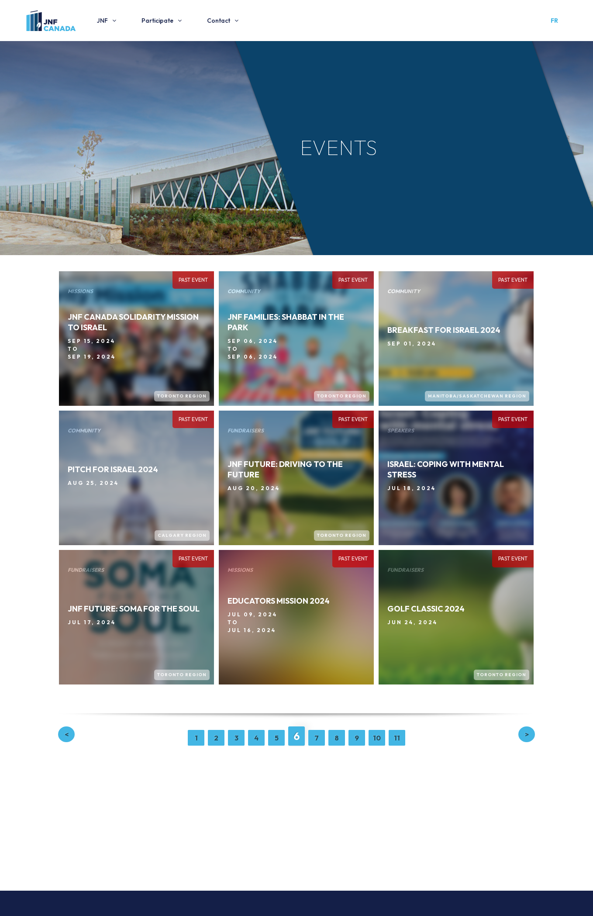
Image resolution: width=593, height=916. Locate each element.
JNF (102, 20)
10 (377, 737)
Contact (218, 20)
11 (397, 737)
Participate (157, 20)
